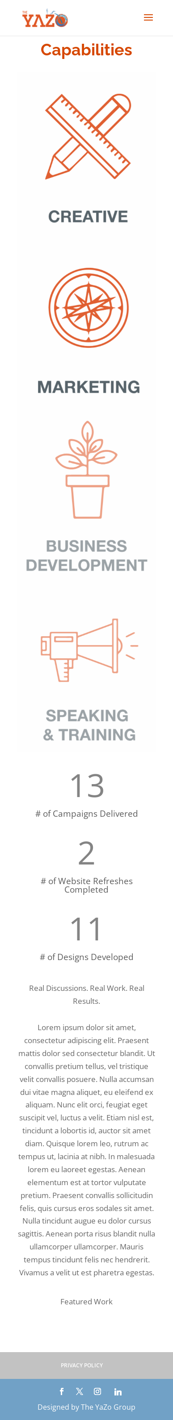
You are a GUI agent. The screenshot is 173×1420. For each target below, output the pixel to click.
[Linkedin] (118, 1391)
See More (86, 1333)
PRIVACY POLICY (82, 1365)
